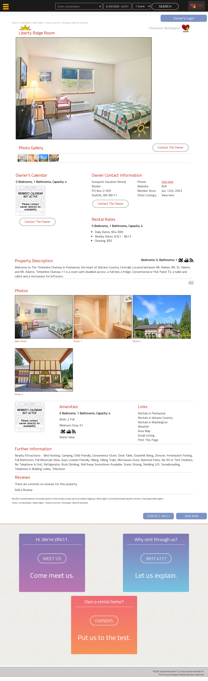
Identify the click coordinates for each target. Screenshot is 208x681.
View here (168, 195)
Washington (38, 22)
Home (14, 22)
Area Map (144, 431)
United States (25, 22)
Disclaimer (199, 674)
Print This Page (148, 439)
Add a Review (23, 489)
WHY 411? (156, 558)
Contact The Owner (170, 147)
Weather (143, 426)
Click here (167, 181)
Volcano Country (53, 22)
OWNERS (104, 620)
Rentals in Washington (153, 422)
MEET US (52, 558)
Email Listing (146, 435)
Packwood (66, 22)
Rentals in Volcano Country (155, 417)
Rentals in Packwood (151, 413)
